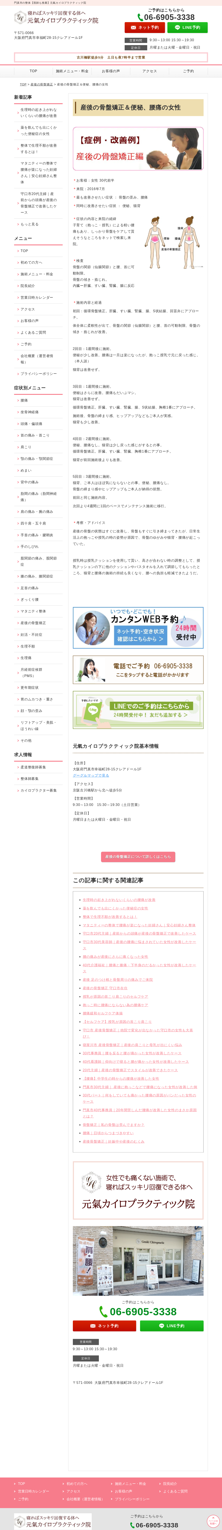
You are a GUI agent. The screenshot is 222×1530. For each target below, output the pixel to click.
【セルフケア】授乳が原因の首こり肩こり (117, 1024)
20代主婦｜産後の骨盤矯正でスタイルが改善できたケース (130, 1073)
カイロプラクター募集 (39, 790)
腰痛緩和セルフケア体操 (103, 1016)
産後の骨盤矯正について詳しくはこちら (138, 857)
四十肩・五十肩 (33, 523)
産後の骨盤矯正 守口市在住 (105, 991)
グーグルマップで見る (91, 778)
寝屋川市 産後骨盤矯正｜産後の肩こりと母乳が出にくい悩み (132, 1048)
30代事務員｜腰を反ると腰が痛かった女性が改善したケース (132, 1056)
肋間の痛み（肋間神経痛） (39, 497)
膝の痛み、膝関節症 (37, 576)
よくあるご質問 (33, 332)
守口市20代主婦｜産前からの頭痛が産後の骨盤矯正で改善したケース (139, 936)
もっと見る (30, 224)
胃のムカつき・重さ (37, 699)
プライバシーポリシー (39, 374)
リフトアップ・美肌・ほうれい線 (39, 726)
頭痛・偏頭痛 (31, 424)
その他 (26, 740)
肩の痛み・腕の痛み (37, 511)
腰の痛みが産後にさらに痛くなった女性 (115, 959)
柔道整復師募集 (33, 767)
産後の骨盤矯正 (42, 84)
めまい (26, 470)
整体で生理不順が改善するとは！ (110, 919)
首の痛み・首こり (35, 435)
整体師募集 (30, 779)
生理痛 (26, 658)
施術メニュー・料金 (72, 71)
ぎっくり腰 (30, 599)
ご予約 (188, 71)
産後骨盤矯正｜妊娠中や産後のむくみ (114, 1144)
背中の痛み (30, 482)
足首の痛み (30, 588)
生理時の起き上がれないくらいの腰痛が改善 (119, 902)
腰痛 (24, 400)
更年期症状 (30, 687)
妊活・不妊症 (31, 634)
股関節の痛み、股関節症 (39, 561)
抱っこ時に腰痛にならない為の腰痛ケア (115, 1008)
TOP (33, 71)
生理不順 (28, 646)
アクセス (149, 71)
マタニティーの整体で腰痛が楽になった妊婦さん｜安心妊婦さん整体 (139, 928)
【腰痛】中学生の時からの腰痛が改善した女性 (121, 1081)
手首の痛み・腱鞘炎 (37, 535)
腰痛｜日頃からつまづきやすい (108, 1136)
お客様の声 (111, 71)
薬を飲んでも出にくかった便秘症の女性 (115, 911)
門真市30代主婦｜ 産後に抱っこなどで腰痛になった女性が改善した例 (140, 1090)
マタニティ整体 (33, 611)
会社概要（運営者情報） (37, 359)
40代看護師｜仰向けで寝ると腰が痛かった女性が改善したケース (136, 1064)
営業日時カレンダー (37, 297)
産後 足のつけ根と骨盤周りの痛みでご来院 (118, 982)
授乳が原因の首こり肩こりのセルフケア (115, 999)
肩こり (26, 447)
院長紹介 (28, 286)
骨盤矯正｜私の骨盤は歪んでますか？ (114, 1127)
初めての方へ (31, 262)
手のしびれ (30, 546)
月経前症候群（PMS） (31, 673)
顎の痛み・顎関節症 (37, 459)
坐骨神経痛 (30, 412)
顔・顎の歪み (31, 711)
